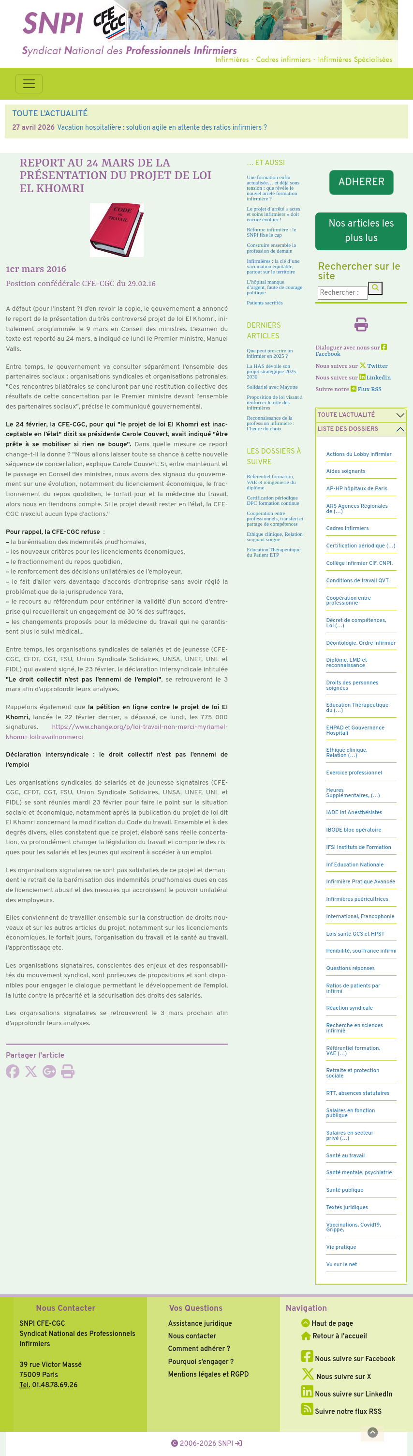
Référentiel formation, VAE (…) (353, 1051)
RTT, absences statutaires (357, 1093)
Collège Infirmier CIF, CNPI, (359, 563)
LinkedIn (375, 378)
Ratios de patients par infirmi (353, 989)
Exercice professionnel (354, 773)
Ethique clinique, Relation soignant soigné (275, 536)
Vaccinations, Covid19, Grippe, (353, 1228)
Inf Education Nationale (355, 865)
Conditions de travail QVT (357, 580)
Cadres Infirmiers (347, 528)
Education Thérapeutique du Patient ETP (273, 552)
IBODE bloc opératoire (353, 830)
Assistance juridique (200, 1324)
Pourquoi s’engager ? (201, 1362)
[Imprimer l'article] (67, 1074)
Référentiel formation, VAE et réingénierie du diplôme (271, 481)
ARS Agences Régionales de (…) (357, 509)
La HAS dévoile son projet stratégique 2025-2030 (272, 371)
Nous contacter (192, 1336)
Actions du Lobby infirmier (359, 454)
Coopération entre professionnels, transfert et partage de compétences (275, 518)
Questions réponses (350, 968)
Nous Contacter (65, 1309)
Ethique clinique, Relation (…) (346, 753)
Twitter (373, 366)
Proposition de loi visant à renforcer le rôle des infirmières (274, 402)
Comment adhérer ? (199, 1349)
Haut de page (327, 1324)
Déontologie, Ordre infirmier (361, 643)
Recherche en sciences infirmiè (354, 1028)
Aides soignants (345, 471)
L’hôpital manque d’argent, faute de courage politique (274, 287)
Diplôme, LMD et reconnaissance (346, 663)
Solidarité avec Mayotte (272, 387)
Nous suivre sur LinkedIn (347, 1394)
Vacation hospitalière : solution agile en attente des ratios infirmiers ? (162, 127)
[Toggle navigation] (29, 83)
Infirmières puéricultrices (357, 899)
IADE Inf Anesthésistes (354, 812)
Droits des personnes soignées (352, 686)
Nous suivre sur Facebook (348, 1359)
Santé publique (344, 1190)
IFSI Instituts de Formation (358, 847)
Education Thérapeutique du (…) (357, 708)
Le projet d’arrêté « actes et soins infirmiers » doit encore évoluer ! (273, 214)
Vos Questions (196, 1309)
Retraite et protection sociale (352, 1073)
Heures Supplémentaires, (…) (353, 793)
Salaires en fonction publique (350, 1113)
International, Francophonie (360, 916)
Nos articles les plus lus (361, 231)
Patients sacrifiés (265, 302)
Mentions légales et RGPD (208, 1374)
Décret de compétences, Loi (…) (356, 623)
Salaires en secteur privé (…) (349, 1136)
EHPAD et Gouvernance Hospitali (355, 731)
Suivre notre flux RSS (341, 1412)
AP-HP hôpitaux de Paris (356, 488)
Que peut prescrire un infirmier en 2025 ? (270, 353)
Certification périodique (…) (360, 546)
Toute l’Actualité (346, 415)
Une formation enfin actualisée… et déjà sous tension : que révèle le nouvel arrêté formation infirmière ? (273, 187)
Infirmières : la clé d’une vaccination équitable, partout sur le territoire (273, 266)
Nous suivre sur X (336, 1377)
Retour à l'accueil (334, 1336)
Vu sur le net (341, 1264)
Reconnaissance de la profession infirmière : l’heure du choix (271, 423)
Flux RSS (366, 389)
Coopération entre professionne (348, 601)
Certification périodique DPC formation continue (273, 500)
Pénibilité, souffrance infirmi (361, 951)
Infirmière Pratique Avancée (360, 882)
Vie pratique (341, 1247)
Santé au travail (345, 1156)
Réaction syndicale (349, 1008)
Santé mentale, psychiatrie (359, 1172)
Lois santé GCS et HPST (355, 934)
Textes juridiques (347, 1207)
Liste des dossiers (347, 429)
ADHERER (361, 182)
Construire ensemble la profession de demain (271, 247)
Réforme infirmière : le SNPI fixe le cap (271, 232)
